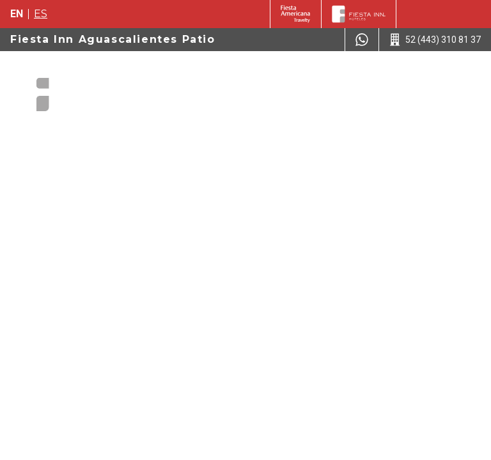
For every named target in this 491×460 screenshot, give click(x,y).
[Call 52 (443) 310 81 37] (435, 39)
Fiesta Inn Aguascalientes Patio (112, 39)
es (40, 14)
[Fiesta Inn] (359, 14)
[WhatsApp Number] (361, 39)
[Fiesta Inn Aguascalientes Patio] (84, 89)
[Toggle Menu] (461, 76)
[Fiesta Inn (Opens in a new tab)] (295, 14)
